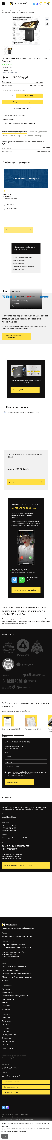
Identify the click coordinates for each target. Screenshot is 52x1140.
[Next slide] (49, 50)
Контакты (6, 1018)
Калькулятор (8, 1048)
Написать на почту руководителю (18, 865)
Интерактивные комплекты (14, 967)
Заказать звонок (11, 1087)
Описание (33, 132)
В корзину (29, 95)
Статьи (5, 1031)
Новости (6, 1028)
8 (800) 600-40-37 (21, 570)
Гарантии (21, 136)
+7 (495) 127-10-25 (9, 828)
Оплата (5, 136)
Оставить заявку (12, 782)
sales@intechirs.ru (9, 817)
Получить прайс (12, 1092)
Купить (25, 482)
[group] (26, 30)
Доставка (42, 132)
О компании (7, 1038)
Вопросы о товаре (34, 136)
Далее (8, 230)
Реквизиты (7, 992)
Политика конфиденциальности (14, 1055)
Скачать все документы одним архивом (13, 735)
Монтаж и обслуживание (22, 257)
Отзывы (13, 136)
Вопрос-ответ (8, 1041)
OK (5, 1136)
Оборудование (9, 1035)
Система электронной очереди (16, 974)
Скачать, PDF (17, 390)
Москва (8, 936)
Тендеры (6, 1009)
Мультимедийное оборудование (17, 977)
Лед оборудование (11, 970)
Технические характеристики (14, 132)
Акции (5, 1002)
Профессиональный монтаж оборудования (18, 123)
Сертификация (19, 260)
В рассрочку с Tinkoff (22, 108)
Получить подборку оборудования (12, 336)
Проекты (6, 989)
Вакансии (6, 1006)
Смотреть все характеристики (13, 90)
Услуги (5, 980)
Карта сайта (8, 999)
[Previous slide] (2, 50)
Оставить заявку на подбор (24, 590)
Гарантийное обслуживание (15, 996)
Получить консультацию (22, 102)
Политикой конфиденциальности (19, 774)
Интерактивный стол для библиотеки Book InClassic (24, 456)
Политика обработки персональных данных (18, 1058)
